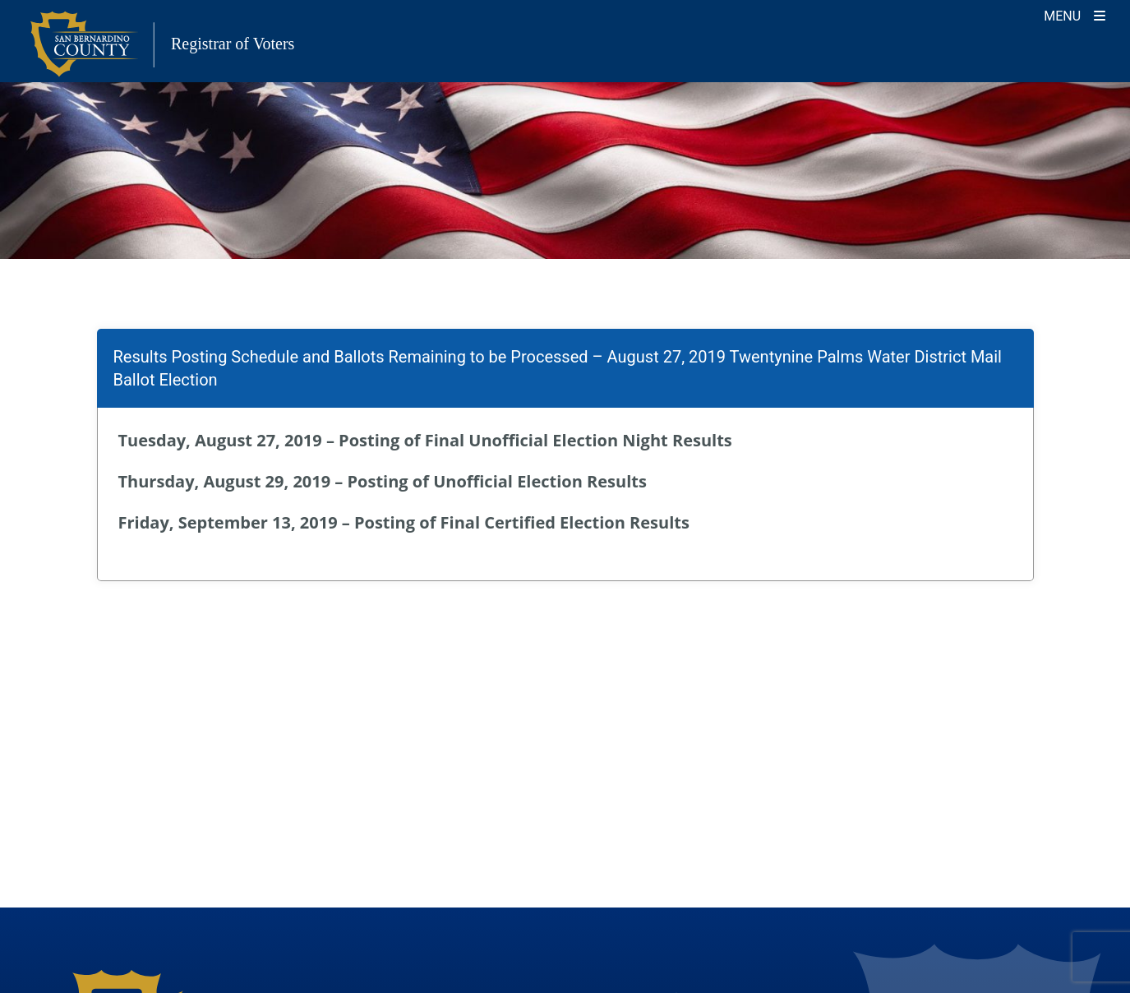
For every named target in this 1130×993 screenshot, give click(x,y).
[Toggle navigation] (1074, 14)
